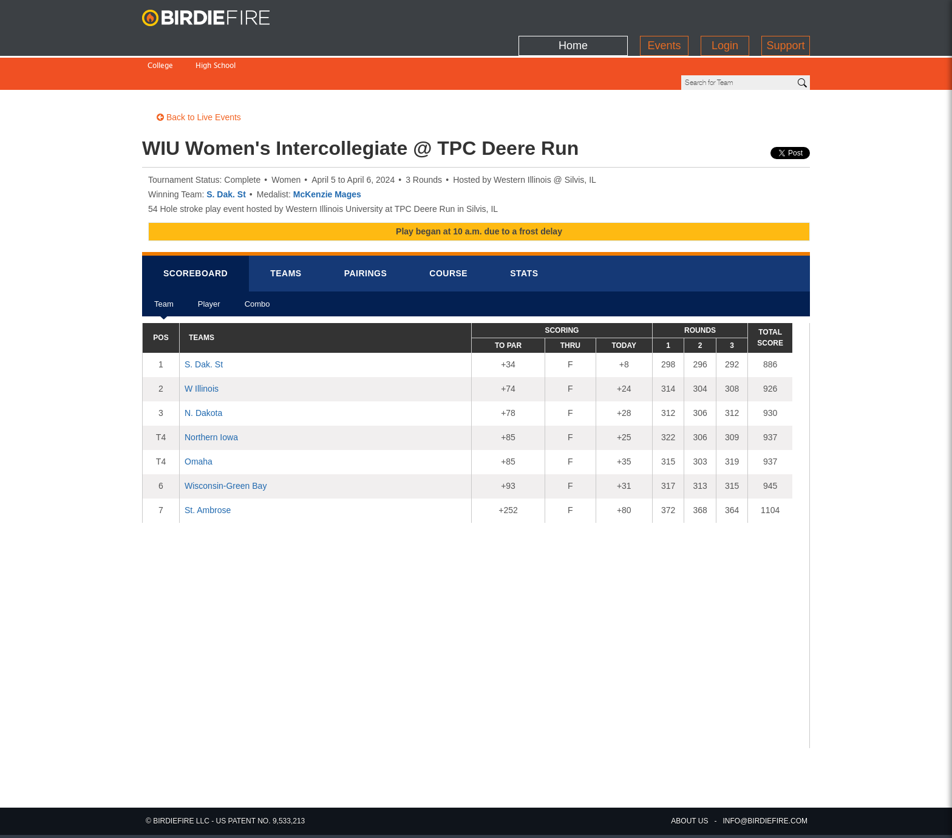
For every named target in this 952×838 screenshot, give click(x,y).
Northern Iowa (211, 396)
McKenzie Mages (327, 153)
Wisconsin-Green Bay (226, 444)
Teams (286, 232)
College (160, 41)
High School (215, 41)
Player (209, 267)
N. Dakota (203, 371)
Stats (524, 232)
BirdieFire (218, 18)
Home (573, 15)
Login (725, 15)
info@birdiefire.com (764, 821)
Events (664, 15)
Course (448, 232)
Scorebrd (195, 232)
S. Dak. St (226, 153)
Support (785, 15)
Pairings (365, 232)
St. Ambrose (208, 469)
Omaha (198, 420)
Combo (257, 267)
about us (689, 821)
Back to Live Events (199, 76)
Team (164, 267)
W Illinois (202, 347)
